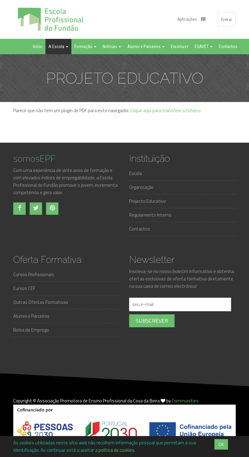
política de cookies (116, 450)
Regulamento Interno (150, 214)
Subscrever (152, 320)
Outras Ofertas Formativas (40, 302)
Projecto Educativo (147, 201)
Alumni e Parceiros (31, 316)
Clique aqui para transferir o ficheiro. (165, 110)
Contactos (139, 228)
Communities (185, 400)
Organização (141, 187)
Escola (135, 173)
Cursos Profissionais (33, 274)
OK (221, 444)
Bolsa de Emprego (31, 329)
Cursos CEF (24, 288)
